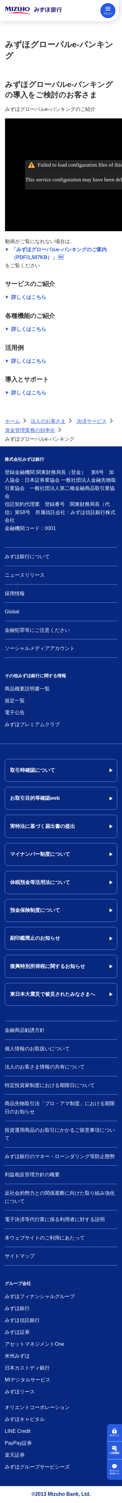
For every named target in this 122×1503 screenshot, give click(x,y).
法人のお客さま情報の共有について (45, 1066)
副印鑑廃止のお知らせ (35, 938)
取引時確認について (32, 770)
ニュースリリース (25, 575)
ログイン (114, 1435)
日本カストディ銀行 (27, 1367)
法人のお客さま (48, 421)
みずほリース (20, 1391)
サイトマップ (20, 1256)
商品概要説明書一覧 (27, 688)
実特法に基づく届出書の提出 (42, 826)
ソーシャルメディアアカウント (40, 648)
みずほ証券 (17, 1332)
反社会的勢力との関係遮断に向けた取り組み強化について (60, 1197)
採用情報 (15, 593)
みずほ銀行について (27, 556)
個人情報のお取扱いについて (37, 1048)
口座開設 (114, 1453)
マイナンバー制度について (40, 854)
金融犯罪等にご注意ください (37, 630)
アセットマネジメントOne (34, 1344)
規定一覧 (15, 700)
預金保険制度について (35, 910)
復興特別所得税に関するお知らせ (47, 966)
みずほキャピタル (25, 1419)
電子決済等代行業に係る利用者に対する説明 (55, 1219)
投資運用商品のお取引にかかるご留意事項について (60, 1134)
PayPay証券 (18, 1443)
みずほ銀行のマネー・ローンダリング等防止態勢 (60, 1156)
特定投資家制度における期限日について (50, 1085)
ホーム (12, 421)
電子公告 (15, 712)
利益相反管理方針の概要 (32, 1174)
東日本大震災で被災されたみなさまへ (52, 994)
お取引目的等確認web (35, 798)
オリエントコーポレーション (37, 1407)
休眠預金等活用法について (40, 882)
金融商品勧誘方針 (25, 1030)
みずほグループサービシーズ (37, 1466)
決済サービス (92, 421)
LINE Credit (18, 1431)
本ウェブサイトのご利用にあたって (45, 1237)
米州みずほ (17, 1356)
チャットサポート (114, 1472)
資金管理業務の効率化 (30, 430)
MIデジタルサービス (27, 1379)
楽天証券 (15, 1455)
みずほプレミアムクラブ (32, 724)
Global (12, 611)
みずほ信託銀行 (22, 1320)
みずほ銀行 (17, 1308)
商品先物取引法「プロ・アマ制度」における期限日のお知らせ (60, 1107)
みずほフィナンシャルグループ (40, 1296)
